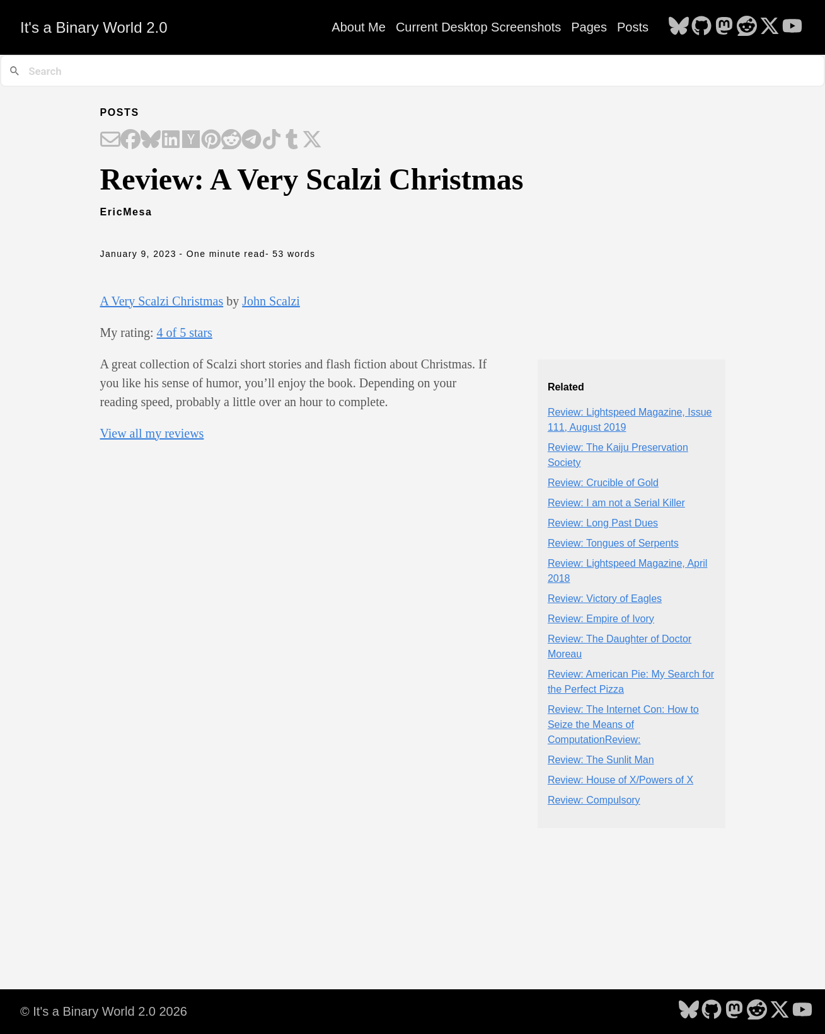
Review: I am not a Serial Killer (616, 502)
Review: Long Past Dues (603, 523)
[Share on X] (312, 140)
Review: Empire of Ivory (601, 618)
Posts (633, 27)
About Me (359, 27)
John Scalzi (271, 301)
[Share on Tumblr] (292, 140)
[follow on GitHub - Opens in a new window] (701, 27)
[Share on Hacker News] (191, 140)
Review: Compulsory (594, 800)
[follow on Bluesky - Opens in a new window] (679, 27)
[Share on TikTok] (272, 140)
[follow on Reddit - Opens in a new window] (747, 27)
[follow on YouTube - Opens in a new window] (792, 27)
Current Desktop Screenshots (478, 27)
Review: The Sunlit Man (601, 759)
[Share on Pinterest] (211, 140)
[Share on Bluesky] (151, 140)
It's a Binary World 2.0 (94, 27)
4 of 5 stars (184, 332)
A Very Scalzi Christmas (162, 301)
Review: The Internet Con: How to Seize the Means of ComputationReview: (623, 724)
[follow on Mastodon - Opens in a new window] (724, 27)
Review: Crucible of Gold (603, 482)
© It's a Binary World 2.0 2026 (103, 1011)
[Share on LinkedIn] (171, 140)
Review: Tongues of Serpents (613, 543)
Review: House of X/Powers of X (620, 780)
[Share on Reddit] (231, 140)
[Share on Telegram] (251, 140)
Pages (589, 27)
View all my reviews (152, 433)
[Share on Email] (110, 140)
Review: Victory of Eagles (605, 598)
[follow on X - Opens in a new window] (769, 27)
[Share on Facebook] (130, 140)
